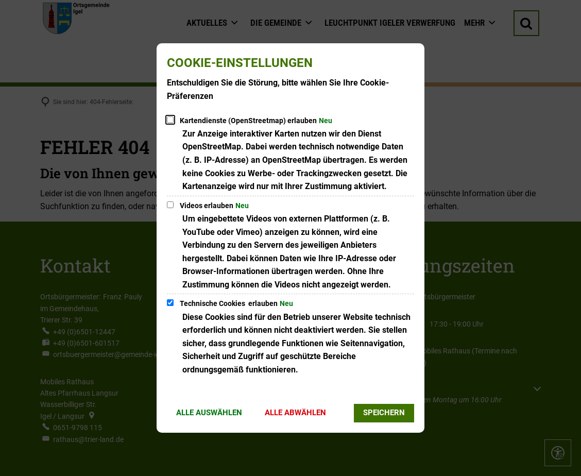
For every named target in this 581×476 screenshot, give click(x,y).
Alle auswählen (209, 412)
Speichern (384, 412)
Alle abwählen (295, 412)
